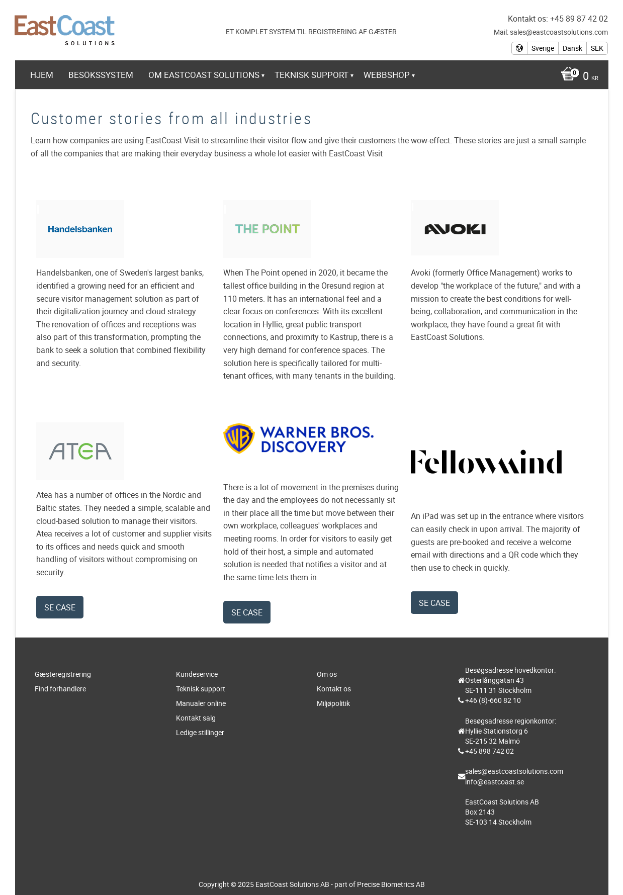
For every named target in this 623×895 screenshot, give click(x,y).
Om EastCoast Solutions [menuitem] (203, 74)
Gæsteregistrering (63, 674)
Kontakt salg (196, 718)
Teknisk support (200, 688)
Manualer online (201, 703)
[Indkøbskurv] (577, 77)
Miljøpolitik (333, 703)
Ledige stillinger (200, 732)
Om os (327, 674)
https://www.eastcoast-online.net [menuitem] (118, 102)
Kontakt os (334, 688)
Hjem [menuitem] (41, 74)
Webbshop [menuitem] (387, 74)
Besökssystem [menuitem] (100, 74)
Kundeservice (197, 674)
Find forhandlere (60, 688)
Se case (59, 607)
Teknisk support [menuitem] (311, 74)
